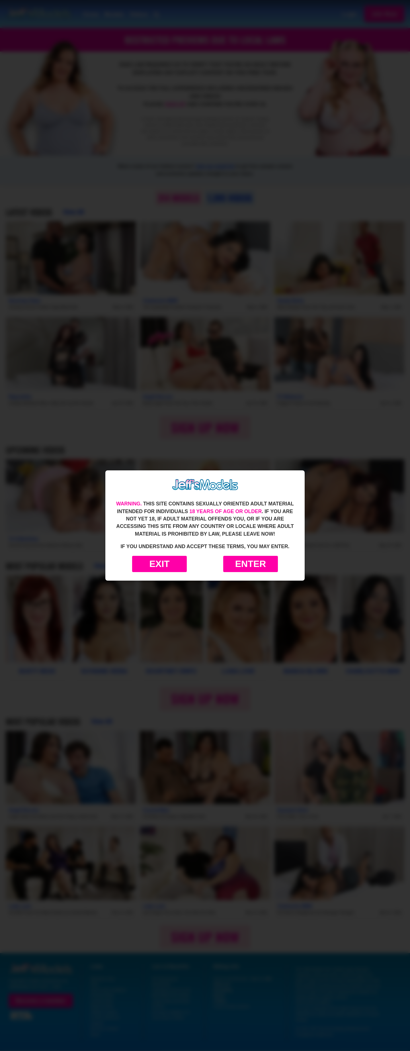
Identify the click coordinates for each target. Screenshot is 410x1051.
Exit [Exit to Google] (159, 564)
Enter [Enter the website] (250, 564)
